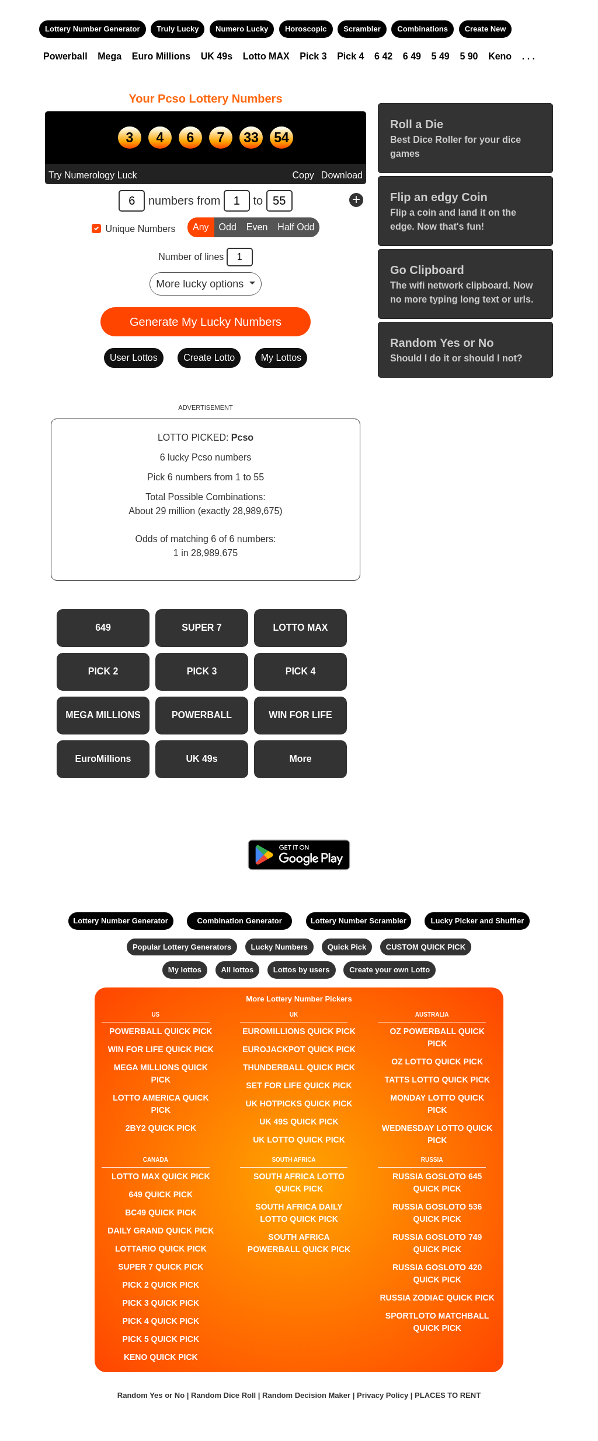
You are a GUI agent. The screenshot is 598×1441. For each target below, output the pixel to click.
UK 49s (216, 56)
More (300, 759)
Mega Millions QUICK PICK (161, 1073)
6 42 (383, 56)
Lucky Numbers (279, 947)
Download (342, 175)
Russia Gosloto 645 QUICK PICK (437, 1182)
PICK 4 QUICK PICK (161, 1321)
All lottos (237, 969)
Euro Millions (161, 56)
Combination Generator (239, 920)
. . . (528, 56)
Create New (485, 28)
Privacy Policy (382, 1395)
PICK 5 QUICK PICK (161, 1339)
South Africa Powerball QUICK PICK (299, 1243)
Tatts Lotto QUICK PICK (436, 1079)
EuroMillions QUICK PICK (299, 1031)
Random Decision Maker (306, 1395)
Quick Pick (347, 947)
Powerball (65, 56)
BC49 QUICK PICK (160, 1212)
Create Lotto (209, 358)
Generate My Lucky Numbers (205, 321)
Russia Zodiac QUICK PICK (437, 1297)
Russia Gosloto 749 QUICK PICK (437, 1243)
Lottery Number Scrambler (358, 920)
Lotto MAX (266, 56)
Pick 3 (313, 56)
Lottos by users (301, 969)
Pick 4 (350, 56)
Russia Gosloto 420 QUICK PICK (437, 1273)
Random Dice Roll (224, 1395)
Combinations (422, 28)
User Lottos (134, 358)
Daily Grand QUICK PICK (160, 1230)
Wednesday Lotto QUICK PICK (437, 1134)
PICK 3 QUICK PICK (161, 1303)
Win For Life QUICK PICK (161, 1049)
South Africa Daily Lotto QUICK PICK (298, 1213)
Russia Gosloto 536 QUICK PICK (437, 1213)
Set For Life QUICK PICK (299, 1085)
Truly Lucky (178, 28)
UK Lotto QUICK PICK (299, 1139)
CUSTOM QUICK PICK (425, 947)
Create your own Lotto (389, 969)
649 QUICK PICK (160, 1194)
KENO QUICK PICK (161, 1357)
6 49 (412, 56)
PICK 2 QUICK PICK (161, 1284)
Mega (109, 56)
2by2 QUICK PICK (161, 1128)
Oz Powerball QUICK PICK (437, 1037)
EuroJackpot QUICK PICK (299, 1049)
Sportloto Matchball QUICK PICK (437, 1322)
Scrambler (362, 28)
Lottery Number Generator (92, 28)
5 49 (441, 56)
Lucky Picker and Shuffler (477, 920)
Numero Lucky (241, 28)
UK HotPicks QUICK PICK (299, 1103)
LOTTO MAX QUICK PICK (161, 1176)
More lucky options (201, 284)
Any (201, 226)
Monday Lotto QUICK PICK (437, 1104)
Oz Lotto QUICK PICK (437, 1061)
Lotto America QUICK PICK (160, 1104)
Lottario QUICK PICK (161, 1248)
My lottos (184, 969)
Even (256, 226)
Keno (500, 56)
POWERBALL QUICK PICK (160, 1031)
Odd (228, 226)
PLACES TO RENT (448, 1395)
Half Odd (295, 226)
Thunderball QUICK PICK (299, 1067)
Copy (303, 175)
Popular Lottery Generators (182, 947)
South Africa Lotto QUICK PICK (299, 1182)
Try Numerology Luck (92, 175)
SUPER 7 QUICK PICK (160, 1266)
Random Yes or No (151, 1395)
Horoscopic (306, 28)
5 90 (469, 56)
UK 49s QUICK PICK (298, 1121)
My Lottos (281, 358)
